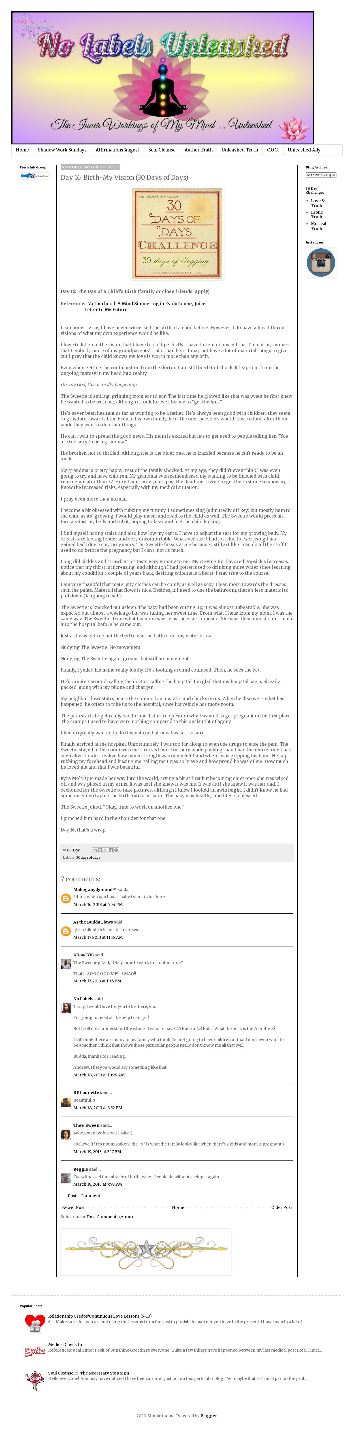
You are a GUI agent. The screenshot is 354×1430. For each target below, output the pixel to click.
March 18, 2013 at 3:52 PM (97, 1107)
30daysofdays (88, 857)
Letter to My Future (105, 309)
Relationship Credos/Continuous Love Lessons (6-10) (100, 1316)
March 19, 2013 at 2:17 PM (97, 1151)
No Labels (83, 998)
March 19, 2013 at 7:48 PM (97, 1184)
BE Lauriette (86, 1092)
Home (22, 150)
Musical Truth (318, 226)
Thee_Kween (86, 1125)
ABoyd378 (83, 954)
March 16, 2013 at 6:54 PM (98, 904)
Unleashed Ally (304, 150)
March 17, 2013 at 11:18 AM (98, 937)
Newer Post (73, 1207)
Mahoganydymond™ (95, 889)
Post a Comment (84, 1195)
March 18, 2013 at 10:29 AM (99, 1075)
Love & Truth (318, 203)
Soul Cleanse (162, 150)
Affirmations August (117, 150)
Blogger (209, 1415)
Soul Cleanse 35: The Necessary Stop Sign (88, 1373)
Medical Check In (65, 1344)
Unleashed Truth (240, 150)
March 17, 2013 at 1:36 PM (97, 981)
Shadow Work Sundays (62, 150)
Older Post (281, 1207)
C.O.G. (273, 150)
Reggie (80, 1169)
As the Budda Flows (93, 922)
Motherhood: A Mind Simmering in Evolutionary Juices (148, 303)
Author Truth (199, 150)
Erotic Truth (317, 215)
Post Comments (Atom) (110, 1216)
